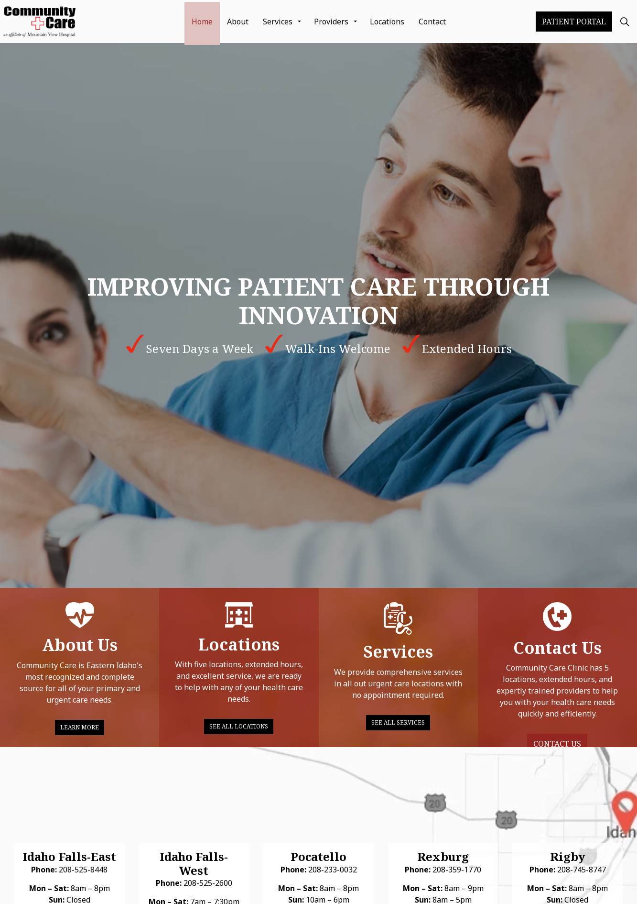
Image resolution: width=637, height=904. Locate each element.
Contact (432, 21)
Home (202, 21)
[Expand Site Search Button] (624, 21)
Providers (331, 21)
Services (277, 21)
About (237, 21)
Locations (387, 21)
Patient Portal (574, 21)
